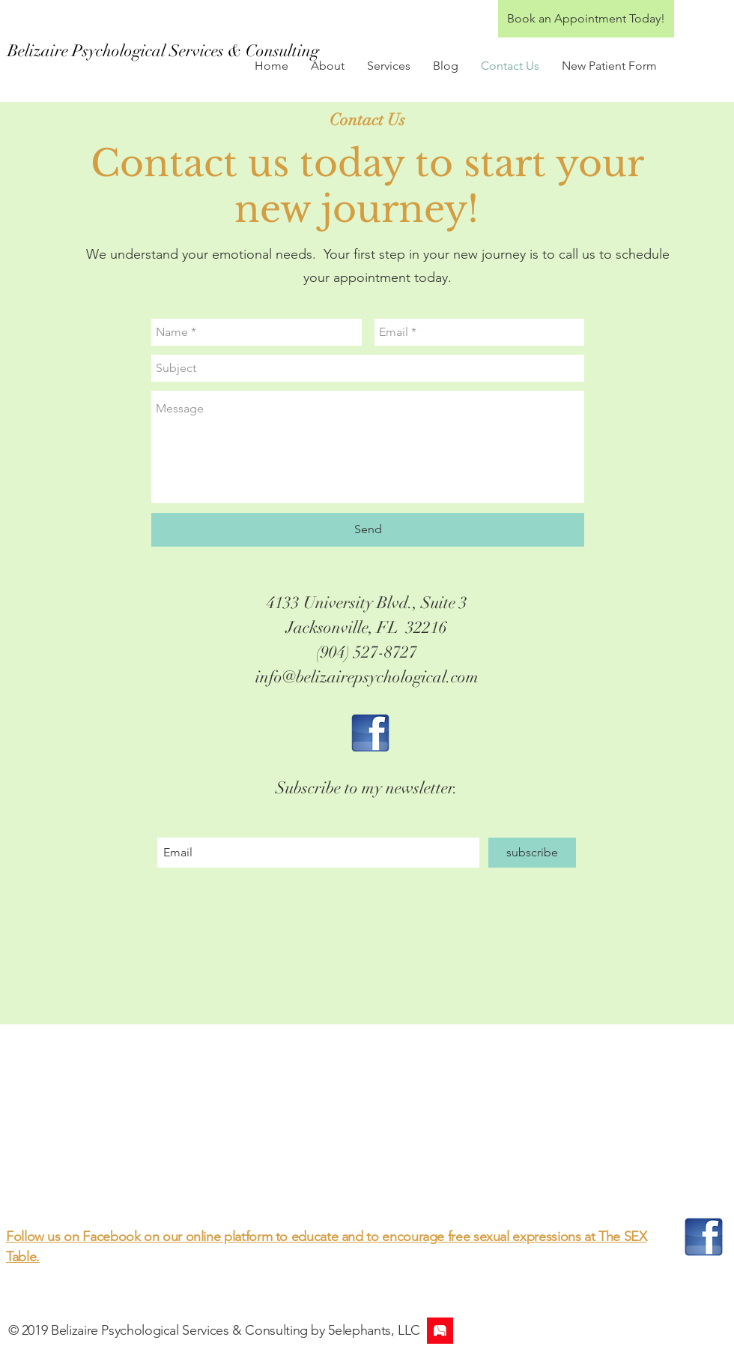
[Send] (367, 530)
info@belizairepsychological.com (367, 677)
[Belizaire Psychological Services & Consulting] (163, 51)
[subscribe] (532, 853)
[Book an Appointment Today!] (586, 18)
